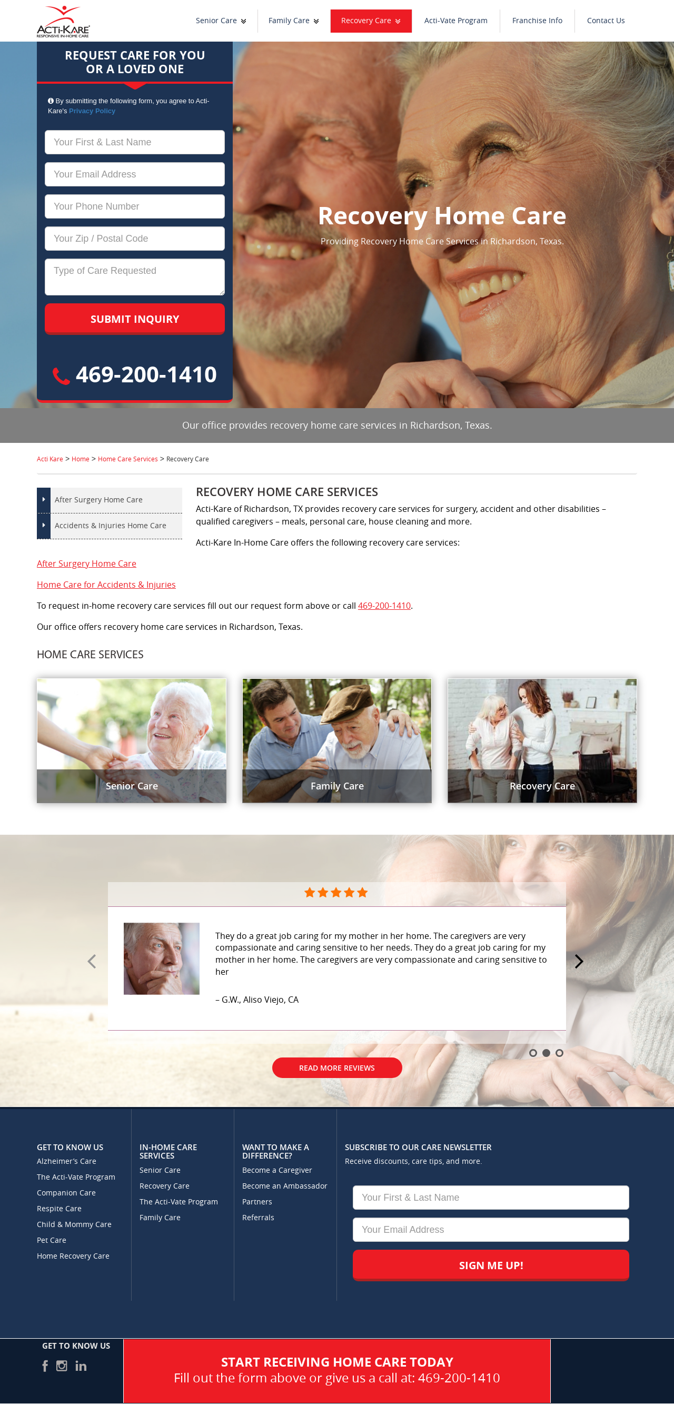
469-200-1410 (135, 374)
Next (581, 962)
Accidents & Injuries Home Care (110, 525)
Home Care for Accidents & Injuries (106, 585)
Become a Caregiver (277, 1170)
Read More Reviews (337, 1068)
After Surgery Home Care (99, 500)
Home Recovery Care (73, 1256)
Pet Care (51, 1240)
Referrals (258, 1217)
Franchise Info (537, 20)
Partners (257, 1202)
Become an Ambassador (285, 1186)
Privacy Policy (92, 111)
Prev (93, 962)
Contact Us (606, 20)
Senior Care (216, 20)
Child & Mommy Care (74, 1224)
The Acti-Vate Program (76, 1177)
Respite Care (59, 1208)
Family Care (289, 20)
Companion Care (66, 1193)
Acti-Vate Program (456, 20)
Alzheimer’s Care (66, 1161)
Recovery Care (366, 20)
